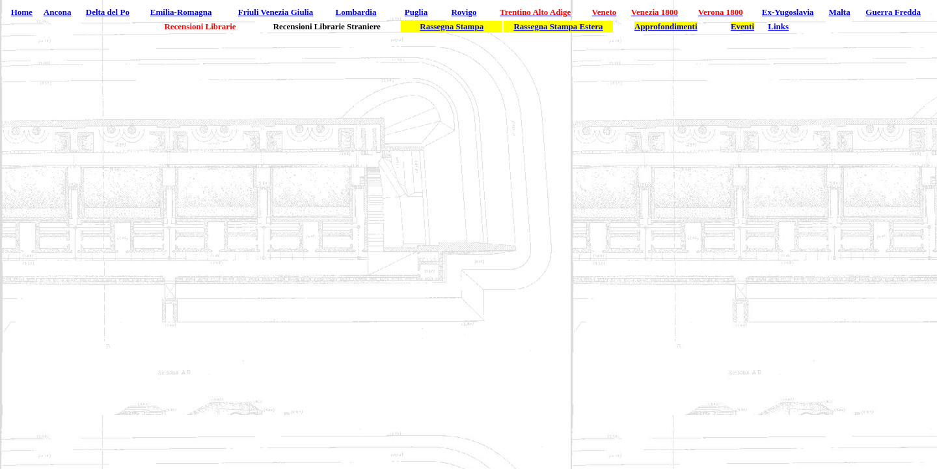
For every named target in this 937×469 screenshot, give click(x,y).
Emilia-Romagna (181, 12)
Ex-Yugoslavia (788, 12)
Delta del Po (107, 12)
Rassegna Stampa (451, 26)
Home (22, 12)
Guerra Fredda (893, 12)
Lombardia (356, 12)
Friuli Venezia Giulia (276, 12)
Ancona (58, 12)
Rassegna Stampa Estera (558, 26)
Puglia (416, 12)
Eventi (742, 26)
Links (778, 26)
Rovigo (463, 12)
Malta (839, 12)
